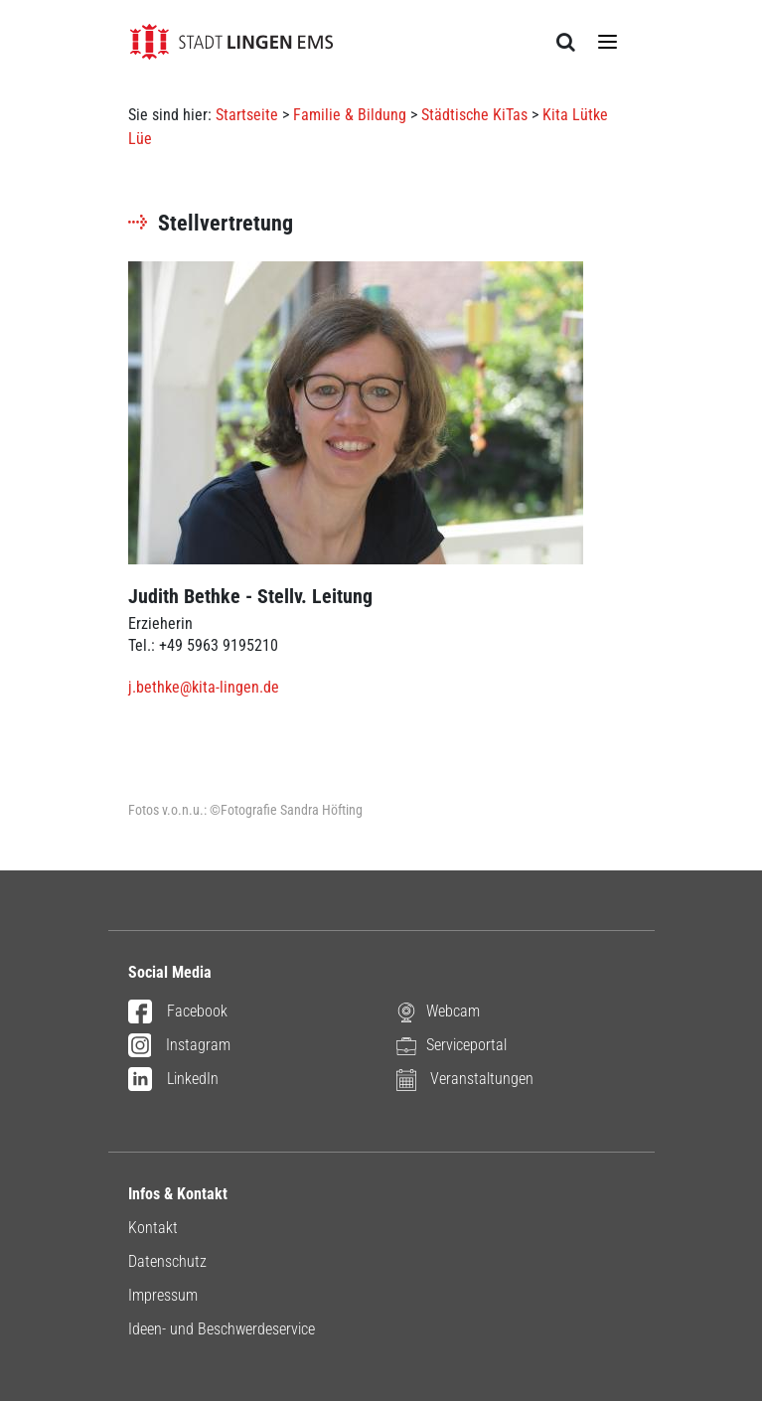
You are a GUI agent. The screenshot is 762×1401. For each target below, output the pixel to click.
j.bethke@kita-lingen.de (203, 687)
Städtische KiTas (474, 114)
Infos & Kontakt (178, 1193)
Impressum (163, 1295)
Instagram (179, 1046)
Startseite (247, 114)
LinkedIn (173, 1080)
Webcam (438, 1012)
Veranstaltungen (464, 1079)
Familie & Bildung (349, 114)
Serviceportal (451, 1045)
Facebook (178, 1012)
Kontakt (153, 1227)
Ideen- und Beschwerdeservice (221, 1329)
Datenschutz (167, 1261)
